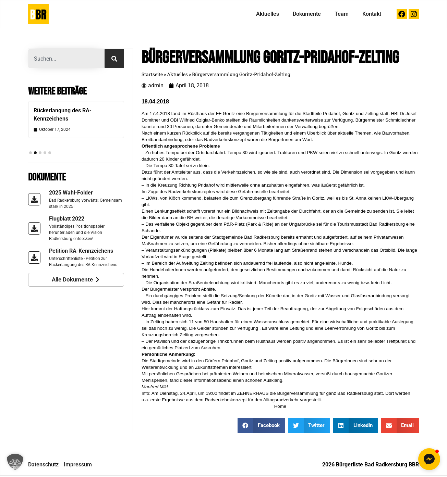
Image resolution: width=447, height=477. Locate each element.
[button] (15, 462)
